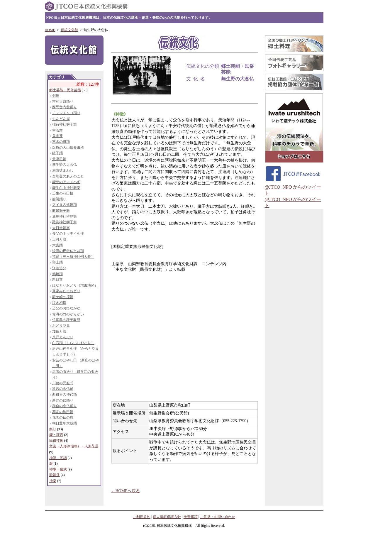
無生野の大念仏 (64, 165)
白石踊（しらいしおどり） (73, 343)
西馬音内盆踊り (64, 107)
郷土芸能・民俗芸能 (65, 90)
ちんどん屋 (61, 119)
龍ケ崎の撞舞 (62, 297)
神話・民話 (58, 458)
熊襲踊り (59, 199)
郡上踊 (57, 262)
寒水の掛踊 (61, 142)
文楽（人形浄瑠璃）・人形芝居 (74, 446)
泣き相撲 (59, 303)
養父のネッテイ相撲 (68, 233)
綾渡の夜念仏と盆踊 (68, 251)
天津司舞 (59, 159)
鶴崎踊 (57, 274)
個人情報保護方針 (167, 517)
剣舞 (55, 96)
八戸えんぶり (62, 337)
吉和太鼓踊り (62, 101)
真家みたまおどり (66, 291)
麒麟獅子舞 (61, 211)
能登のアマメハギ (66, 182)
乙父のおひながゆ (66, 308)
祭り (52, 429)
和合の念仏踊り (64, 406)
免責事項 (191, 517)
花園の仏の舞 (62, 417)
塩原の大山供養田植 (68, 147)
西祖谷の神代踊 (64, 394)
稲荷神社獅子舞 (64, 124)
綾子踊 (57, 153)
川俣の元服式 (62, 383)
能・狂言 (56, 435)
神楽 (52, 481)
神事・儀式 (58, 469)
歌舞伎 (54, 475)
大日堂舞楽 (61, 228)
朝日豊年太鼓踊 (64, 423)
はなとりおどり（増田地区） (75, 285)
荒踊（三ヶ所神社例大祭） (73, 257)
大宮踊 (57, 245)
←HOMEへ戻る (125, 491)
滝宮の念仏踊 (62, 389)
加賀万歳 (59, 331)
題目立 (57, 280)
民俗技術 (56, 441)
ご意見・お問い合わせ (217, 517)
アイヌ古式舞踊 (64, 205)
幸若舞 (57, 130)
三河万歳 (59, 239)
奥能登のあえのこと (68, 176)
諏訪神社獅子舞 (64, 222)
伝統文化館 (69, 30)
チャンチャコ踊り (66, 113)
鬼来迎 (57, 136)
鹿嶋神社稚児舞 (64, 216)
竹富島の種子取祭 (66, 320)
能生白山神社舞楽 (66, 188)
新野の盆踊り (62, 400)
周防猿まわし (62, 170)
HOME (50, 30)
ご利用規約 (141, 517)
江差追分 (59, 268)
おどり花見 (61, 326)
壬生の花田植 (62, 193)
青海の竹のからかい (68, 314)
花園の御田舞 (62, 412)
